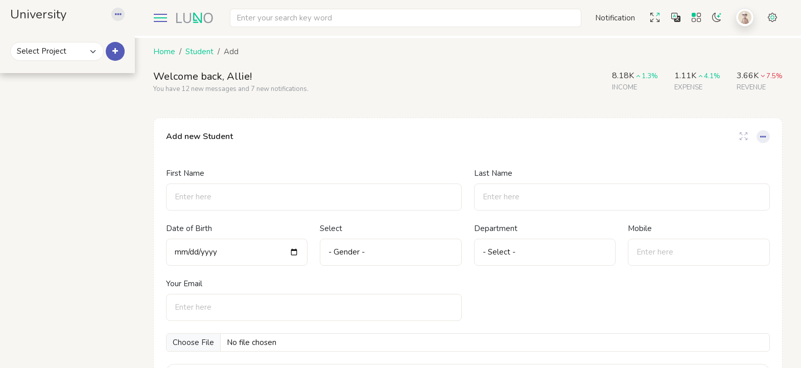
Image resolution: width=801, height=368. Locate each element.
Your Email (192, 284)
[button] (126, 18)
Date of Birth (197, 228)
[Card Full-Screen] (743, 137)
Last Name (497, 173)
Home (172, 52)
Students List (56, 244)
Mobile (642, 228)
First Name (193, 173)
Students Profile (61, 259)
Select (337, 228)
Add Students (57, 228)
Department (500, 228)
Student (208, 52)
